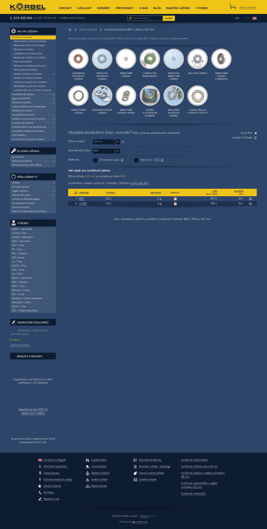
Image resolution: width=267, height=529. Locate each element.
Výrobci (201, 8)
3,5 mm (98, 142)
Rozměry (104, 8)
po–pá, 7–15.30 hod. (45, 18)
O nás (143, 8)
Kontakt (65, 8)
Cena (214, 191)
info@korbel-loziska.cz (72, 18)
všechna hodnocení (19, 345)
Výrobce (110, 192)
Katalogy (84, 8)
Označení (84, 192)
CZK (237, 18)
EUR (247, 18)
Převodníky (125, 8)
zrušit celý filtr (139, 183)
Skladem (238, 191)
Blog (157, 8)
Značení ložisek (178, 8)
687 (96, 151)
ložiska (144, 516)
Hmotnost (156, 192)
